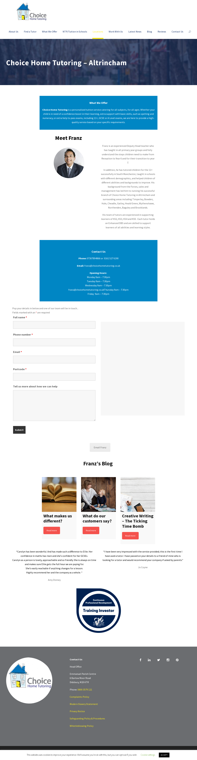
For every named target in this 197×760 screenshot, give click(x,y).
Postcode (19, 369)
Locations (98, 31)
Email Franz (100, 447)
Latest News (134, 31)
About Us (13, 31)
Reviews (162, 31)
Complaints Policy (79, 696)
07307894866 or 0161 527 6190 (103, 258)
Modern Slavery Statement (84, 704)
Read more (52, 530)
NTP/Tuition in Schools (75, 31)
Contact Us (177, 31)
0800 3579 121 (85, 689)
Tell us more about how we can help (35, 386)
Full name (20, 317)
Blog (149, 31)
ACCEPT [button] (164, 755)
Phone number (23, 334)
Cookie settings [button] (148, 754)
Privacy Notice (77, 711)
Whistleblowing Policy (81, 725)
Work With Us (116, 31)
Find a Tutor (30, 31)
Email (17, 352)
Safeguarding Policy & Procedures (87, 718)
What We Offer (49, 31)
